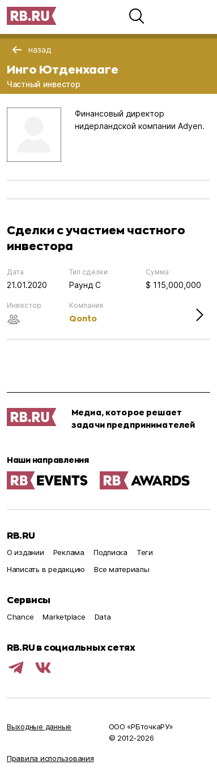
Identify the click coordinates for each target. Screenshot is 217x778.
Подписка (110, 552)
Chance (20, 616)
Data (103, 616)
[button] (136, 16)
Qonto (83, 318)
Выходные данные (39, 726)
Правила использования (50, 758)
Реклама (68, 552)
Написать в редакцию (46, 569)
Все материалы (122, 569)
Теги (145, 552)
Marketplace (63, 616)
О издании (25, 552)
